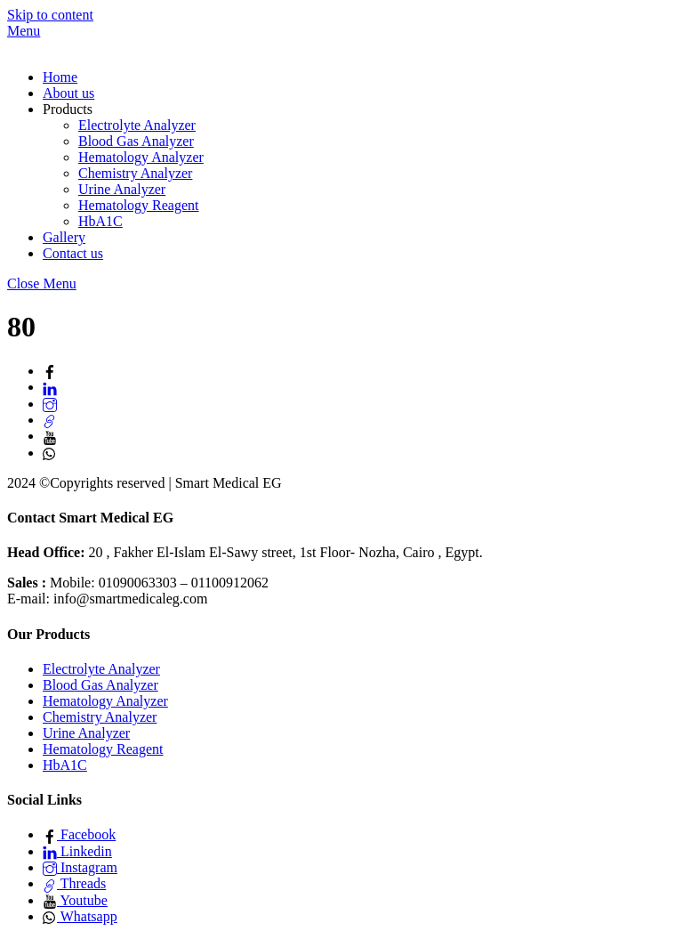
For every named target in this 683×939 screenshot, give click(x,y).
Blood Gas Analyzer (136, 141)
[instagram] (50, 403)
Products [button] (67, 109)
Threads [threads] (74, 883)
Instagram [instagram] (80, 867)
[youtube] (50, 435)
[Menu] (23, 30)
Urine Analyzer (121, 189)
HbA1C (100, 221)
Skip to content (50, 14)
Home (60, 77)
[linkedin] (50, 386)
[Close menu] (41, 283)
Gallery (64, 237)
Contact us (73, 253)
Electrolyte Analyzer (137, 125)
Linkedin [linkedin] (77, 851)
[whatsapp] (50, 452)
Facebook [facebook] (79, 834)
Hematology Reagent (138, 205)
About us (68, 93)
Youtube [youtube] (75, 900)
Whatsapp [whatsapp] (80, 916)
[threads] (50, 419)
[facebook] (50, 370)
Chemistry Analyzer (135, 173)
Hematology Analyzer (141, 157)
